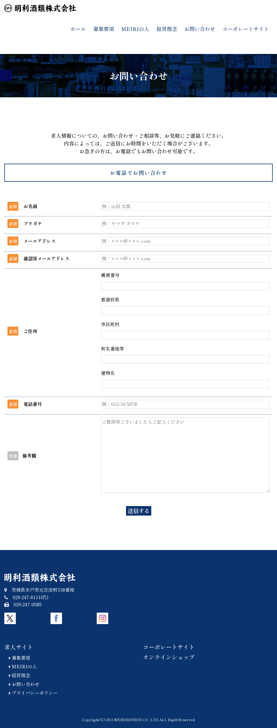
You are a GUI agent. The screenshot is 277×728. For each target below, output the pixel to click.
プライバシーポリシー (31, 692)
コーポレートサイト (245, 28)
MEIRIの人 (135, 28)
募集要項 (103, 28)
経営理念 (166, 28)
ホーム (78, 28)
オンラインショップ (169, 657)
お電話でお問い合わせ (138, 172)
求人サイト (18, 647)
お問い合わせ (199, 28)
